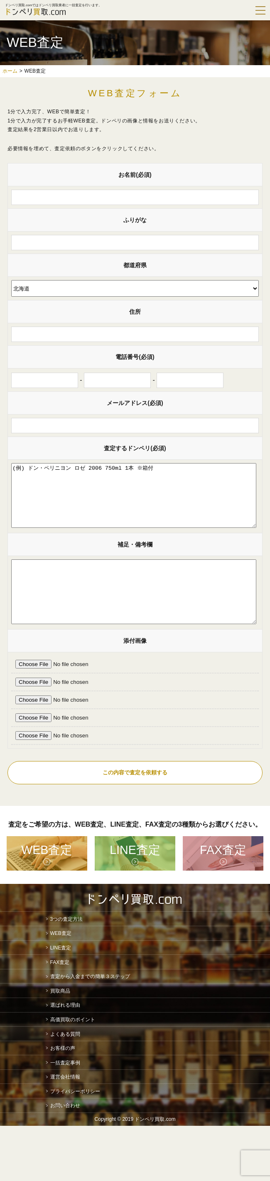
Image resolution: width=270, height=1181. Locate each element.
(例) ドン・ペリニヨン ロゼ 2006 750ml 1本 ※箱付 (133, 501)
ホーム (9, 71)
